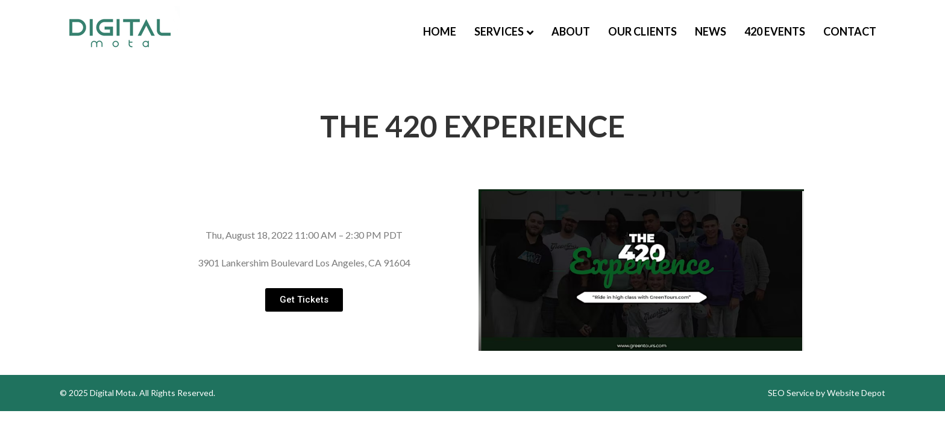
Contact (849, 31)
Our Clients (642, 31)
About (570, 31)
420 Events (774, 31)
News (710, 31)
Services (503, 31)
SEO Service (791, 393)
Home (439, 31)
